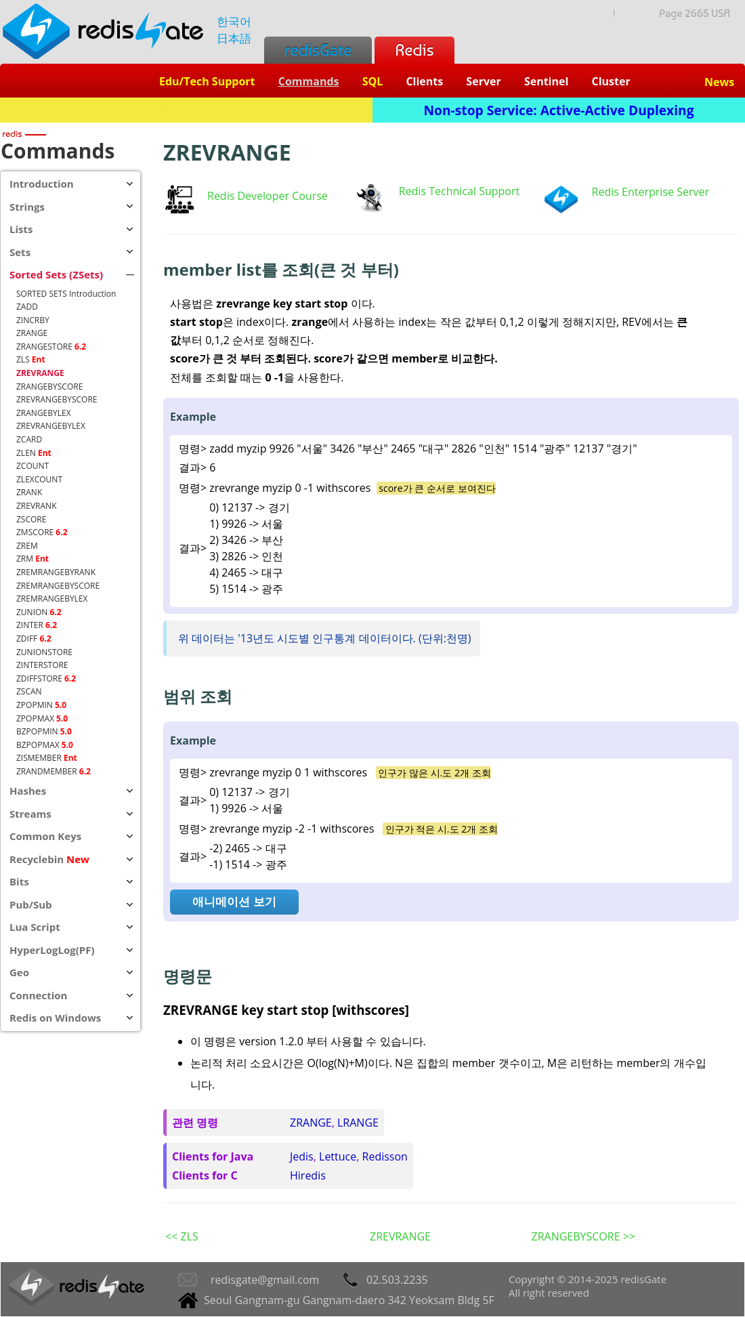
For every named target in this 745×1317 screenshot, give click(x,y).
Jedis (302, 1156)
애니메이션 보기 (234, 901)
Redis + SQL (186, 110)
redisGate (318, 50)
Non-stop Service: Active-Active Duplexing (559, 110)
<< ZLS (181, 1236)
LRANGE (358, 1122)
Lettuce (337, 1156)
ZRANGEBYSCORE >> (583, 1236)
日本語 (234, 38)
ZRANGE (311, 1122)
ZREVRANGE (400, 1236)
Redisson (385, 1156)
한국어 (234, 21)
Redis (414, 50)
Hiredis (308, 1175)
